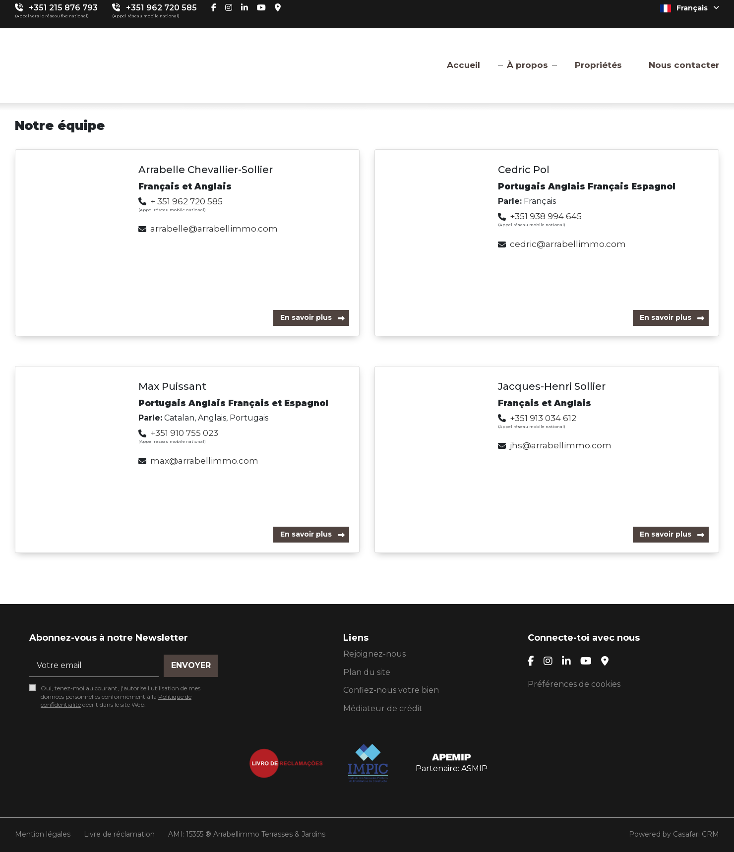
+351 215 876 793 (63, 7)
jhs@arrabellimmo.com (561, 445)
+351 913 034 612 (543, 418)
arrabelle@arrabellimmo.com (214, 229)
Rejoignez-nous (374, 654)
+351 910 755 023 (184, 433)
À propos (527, 65)
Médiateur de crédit (383, 708)
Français (689, 7)
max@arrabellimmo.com (204, 461)
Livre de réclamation (119, 834)
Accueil (463, 65)
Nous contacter (684, 65)
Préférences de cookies (574, 684)
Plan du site (366, 672)
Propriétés (598, 65)
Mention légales (42, 834)
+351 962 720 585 (161, 7)
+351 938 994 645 (546, 216)
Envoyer (191, 665)
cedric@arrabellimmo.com (568, 244)
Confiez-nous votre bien (391, 690)
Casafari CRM (696, 834)
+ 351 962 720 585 (186, 201)
